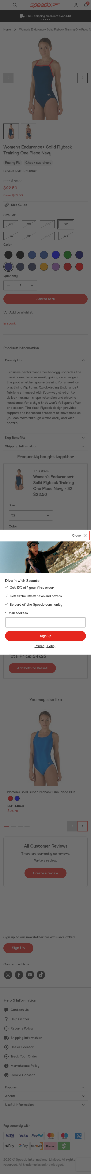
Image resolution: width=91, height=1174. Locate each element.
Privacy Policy (46, 646)
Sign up (45, 636)
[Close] (80, 535)
